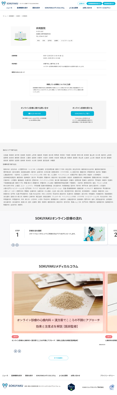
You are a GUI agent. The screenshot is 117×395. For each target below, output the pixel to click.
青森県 (11, 155)
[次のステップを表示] (17, 245)
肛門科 (13, 194)
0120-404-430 (36, 113)
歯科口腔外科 (94, 185)
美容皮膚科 (47, 196)
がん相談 (48, 191)
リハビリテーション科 (92, 196)
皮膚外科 (33, 191)
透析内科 (78, 191)
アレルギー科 (56, 196)
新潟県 (86, 155)
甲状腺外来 (106, 188)
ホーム (4, 16)
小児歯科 (103, 185)
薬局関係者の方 (109, 3)
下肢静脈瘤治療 (8, 183)
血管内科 (40, 172)
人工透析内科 (74, 172)
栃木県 (51, 155)
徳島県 (97, 158)
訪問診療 (78, 180)
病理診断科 (55, 172)
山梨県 (109, 155)
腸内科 (33, 172)
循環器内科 (55, 199)
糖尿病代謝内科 (100, 169)
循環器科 (77, 194)
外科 (22, 199)
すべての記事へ (58, 358)
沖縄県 (52, 160)
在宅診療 (47, 172)
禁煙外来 (6, 194)
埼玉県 (62, 155)
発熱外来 (6, 169)
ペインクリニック (63, 174)
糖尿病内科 (51, 202)
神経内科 (101, 191)
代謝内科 (6, 180)
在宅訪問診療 (49, 169)
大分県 (34, 160)
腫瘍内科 (83, 172)
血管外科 (91, 180)
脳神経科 (27, 177)
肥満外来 (35, 180)
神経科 (104, 180)
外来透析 (105, 177)
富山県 (92, 155)
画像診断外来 (96, 177)
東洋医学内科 (69, 191)
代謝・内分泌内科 (35, 194)
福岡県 (11, 160)
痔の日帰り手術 (8, 185)
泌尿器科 (109, 199)
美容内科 (54, 177)
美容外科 (59, 202)
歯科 (93, 199)
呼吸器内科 (7, 199)
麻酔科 (20, 205)
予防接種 (37, 185)
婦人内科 (60, 191)
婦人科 (27, 199)
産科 (29, 202)
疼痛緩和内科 (77, 177)
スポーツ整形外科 (17, 191)
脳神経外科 (109, 202)
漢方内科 (84, 194)
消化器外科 (16, 202)
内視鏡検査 (66, 185)
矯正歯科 (39, 196)
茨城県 (45, 155)
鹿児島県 (46, 160)
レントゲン (29, 185)
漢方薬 (57, 180)
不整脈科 (72, 183)
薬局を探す (36, 7)
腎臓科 (104, 172)
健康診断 (80, 188)
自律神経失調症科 (9, 177)
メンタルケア (88, 188)
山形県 (34, 155)
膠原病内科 (88, 183)
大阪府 (45, 158)
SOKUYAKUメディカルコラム (55, 7)
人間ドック (6, 191)
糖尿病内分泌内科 (87, 169)
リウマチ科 (80, 196)
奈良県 (56, 158)
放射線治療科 (25, 172)
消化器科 (6, 196)
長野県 (5, 158)
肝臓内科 (43, 183)
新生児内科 (76, 169)
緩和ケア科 (19, 183)
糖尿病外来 (98, 188)
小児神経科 (97, 174)
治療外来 (40, 191)
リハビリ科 (31, 169)
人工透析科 (25, 174)
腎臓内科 (6, 205)
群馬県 (56, 155)
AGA (106, 191)
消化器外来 (57, 185)
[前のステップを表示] (13, 245)
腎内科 (78, 185)
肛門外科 (85, 202)
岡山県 (80, 158)
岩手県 (17, 155)
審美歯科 (21, 180)
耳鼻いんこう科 (76, 202)
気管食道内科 (100, 199)
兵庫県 (18, 16)
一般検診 (94, 191)
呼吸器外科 (16, 199)
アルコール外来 (102, 183)
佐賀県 (17, 160)
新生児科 (68, 169)
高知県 (5, 160)
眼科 (39, 202)
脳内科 (98, 172)
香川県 (103, 158)
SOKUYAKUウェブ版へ (82, 113)
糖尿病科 (20, 177)
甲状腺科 (40, 177)
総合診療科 (62, 177)
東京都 (73, 155)
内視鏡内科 (100, 194)
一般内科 (80, 183)
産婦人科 (24, 202)
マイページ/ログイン (104, 7)
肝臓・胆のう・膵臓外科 (31, 183)
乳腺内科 (28, 180)
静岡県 (17, 158)
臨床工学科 (82, 174)
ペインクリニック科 (36, 174)
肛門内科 (28, 188)
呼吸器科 (92, 194)
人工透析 (54, 174)
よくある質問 (73, 7)
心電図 (17, 185)
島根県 (75, 158)
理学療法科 (7, 172)
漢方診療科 (16, 172)
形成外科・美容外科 (59, 194)
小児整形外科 (22, 169)
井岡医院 (24, 16)
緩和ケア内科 (59, 169)
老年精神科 (86, 191)
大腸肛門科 (74, 174)
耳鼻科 (84, 180)
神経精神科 (87, 177)
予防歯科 (98, 180)
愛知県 (22, 158)
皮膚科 (34, 202)
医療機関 (11, 16)
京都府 (39, 158)
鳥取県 (69, 158)
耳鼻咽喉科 (108, 194)
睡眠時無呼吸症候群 (61, 183)
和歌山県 (63, 158)
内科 (110, 196)
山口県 (92, 158)
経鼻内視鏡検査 (46, 185)
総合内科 (42, 188)
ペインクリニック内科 (69, 196)
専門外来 (85, 185)
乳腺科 (110, 180)
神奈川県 (80, 155)
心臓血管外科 (71, 199)
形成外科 (47, 199)
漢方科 (33, 177)
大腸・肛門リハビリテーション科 (13, 188)
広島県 (86, 158)
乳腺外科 (70, 194)
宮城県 (22, 155)
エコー (23, 185)
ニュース (9, 7)
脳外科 (73, 185)
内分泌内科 (104, 196)
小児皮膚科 (40, 169)
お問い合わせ (87, 7)
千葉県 (68, 155)
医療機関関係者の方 (94, 3)
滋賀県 (34, 158)
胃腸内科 (92, 202)
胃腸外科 (47, 177)
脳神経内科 (100, 202)
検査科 (89, 174)
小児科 (40, 199)
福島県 (39, 155)
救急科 (69, 177)
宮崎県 (39, 160)
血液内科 (14, 205)
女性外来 (14, 169)
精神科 (44, 202)
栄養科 (71, 180)
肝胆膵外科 (91, 172)
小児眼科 (14, 180)
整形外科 (87, 199)
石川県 (97, 155)
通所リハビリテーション (54, 188)
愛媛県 (109, 158)
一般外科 (17, 174)
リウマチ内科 (64, 172)
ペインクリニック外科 (46, 180)
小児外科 (34, 199)
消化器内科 (7, 202)
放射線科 (80, 199)
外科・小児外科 (47, 194)
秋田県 (28, 155)
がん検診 (50, 183)
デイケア (35, 188)
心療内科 (63, 199)
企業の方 (82, 3)
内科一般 (46, 174)
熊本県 (28, 160)
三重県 (28, 158)
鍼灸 (94, 183)
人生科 (54, 191)
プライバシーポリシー (107, 375)
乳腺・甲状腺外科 (22, 194)
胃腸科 (26, 191)
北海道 (5, 155)
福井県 (103, 155)
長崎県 (22, 160)
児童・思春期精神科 (69, 188)
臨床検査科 (64, 180)
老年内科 (67, 202)
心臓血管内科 (8, 174)
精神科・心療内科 (29, 196)
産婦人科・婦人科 (16, 196)
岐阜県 (11, 158)
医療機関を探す (22, 7)
